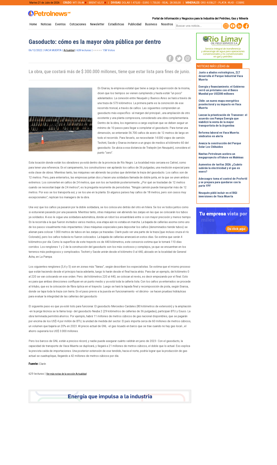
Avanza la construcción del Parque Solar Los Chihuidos (220, 145)
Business (151, 24)
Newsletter (97, 24)
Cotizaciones (78, 24)
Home (33, 24)
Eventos (60, 24)
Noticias (46, 24)
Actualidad (69, 50)
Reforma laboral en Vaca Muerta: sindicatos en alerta (219, 134)
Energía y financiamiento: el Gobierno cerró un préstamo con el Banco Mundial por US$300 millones (221, 90)
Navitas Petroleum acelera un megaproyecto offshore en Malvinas (221, 155)
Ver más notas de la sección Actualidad (66, 373)
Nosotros (167, 24)
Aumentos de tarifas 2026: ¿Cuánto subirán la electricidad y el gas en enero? (220, 168)
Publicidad (134, 24)
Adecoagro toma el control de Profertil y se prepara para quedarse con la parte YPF (223, 182)
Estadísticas (116, 24)
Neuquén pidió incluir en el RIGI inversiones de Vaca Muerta (218, 194)
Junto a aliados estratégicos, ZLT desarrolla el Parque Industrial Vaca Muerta (221, 76)
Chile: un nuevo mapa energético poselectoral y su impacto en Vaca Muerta (220, 104)
